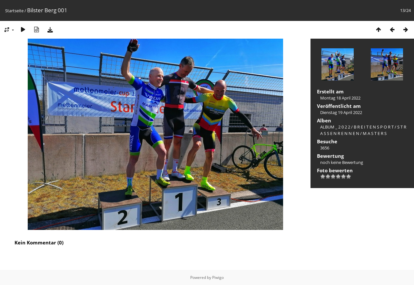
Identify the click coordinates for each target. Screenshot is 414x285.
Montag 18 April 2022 (340, 98)
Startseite (14, 11)
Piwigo (218, 277)
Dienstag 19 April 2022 (341, 112)
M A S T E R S (375, 133)
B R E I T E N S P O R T (374, 127)
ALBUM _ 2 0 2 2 (335, 127)
